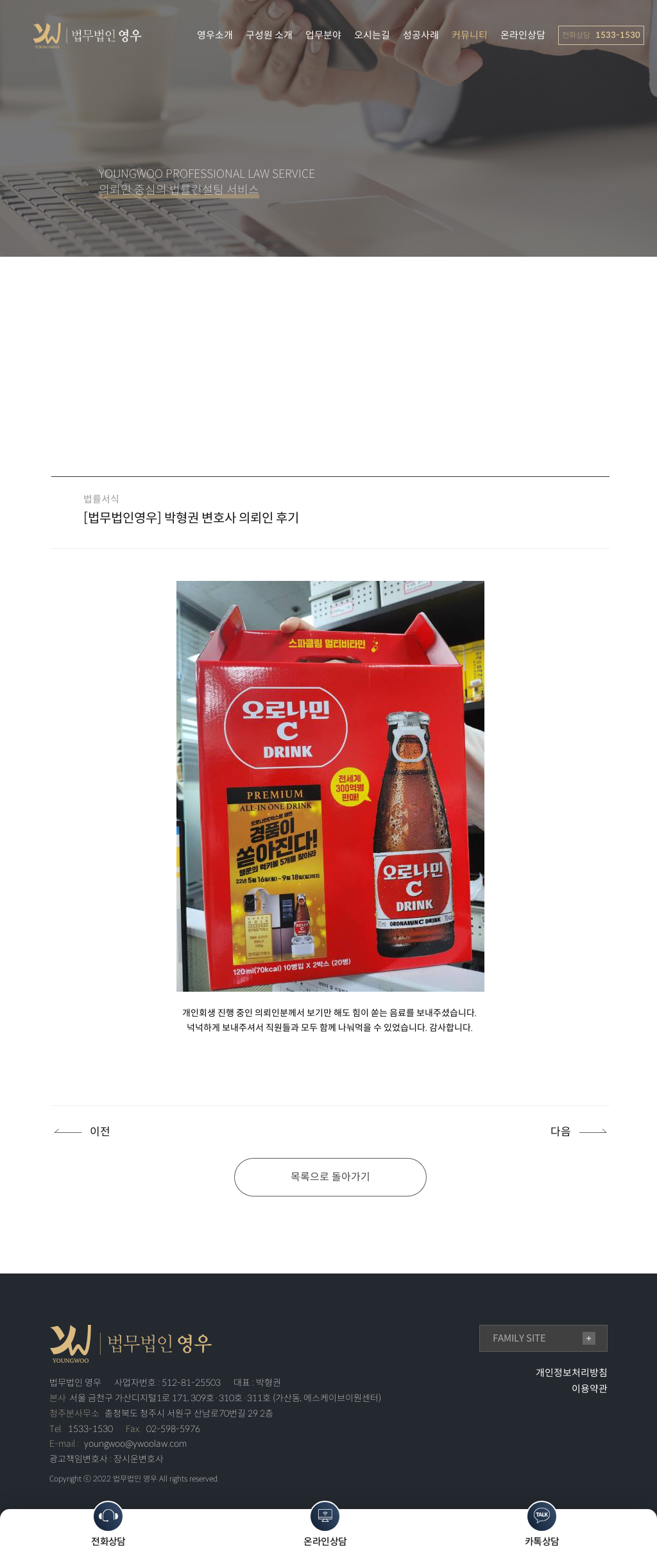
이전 (100, 1132)
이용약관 (590, 1389)
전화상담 (108, 1524)
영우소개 (215, 35)
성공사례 (421, 35)
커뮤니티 (470, 35)
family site (519, 1338)
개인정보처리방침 (572, 1373)
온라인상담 (522, 35)
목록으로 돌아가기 (330, 1177)
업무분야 (323, 35)
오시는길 (372, 35)
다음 (560, 1132)
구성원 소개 (269, 35)
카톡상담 (542, 1524)
